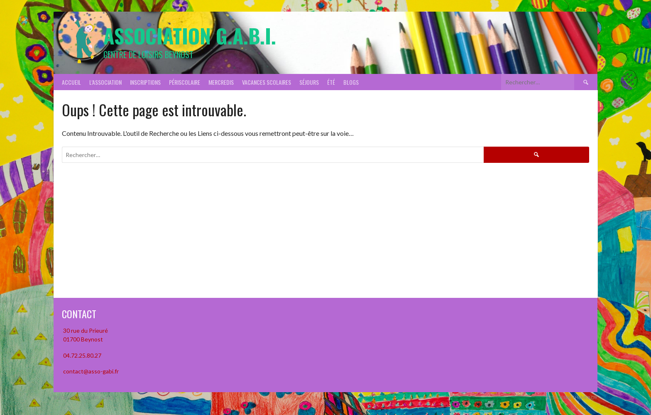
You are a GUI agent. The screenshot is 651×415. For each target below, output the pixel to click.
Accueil (71, 82)
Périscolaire (184, 82)
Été (331, 82)
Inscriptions (145, 82)
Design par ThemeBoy (571, 397)
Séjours (309, 82)
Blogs (351, 82)
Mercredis (221, 82)
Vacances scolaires (266, 82)
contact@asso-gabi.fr (90, 371)
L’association (105, 82)
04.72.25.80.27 (81, 355)
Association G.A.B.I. (189, 35)
